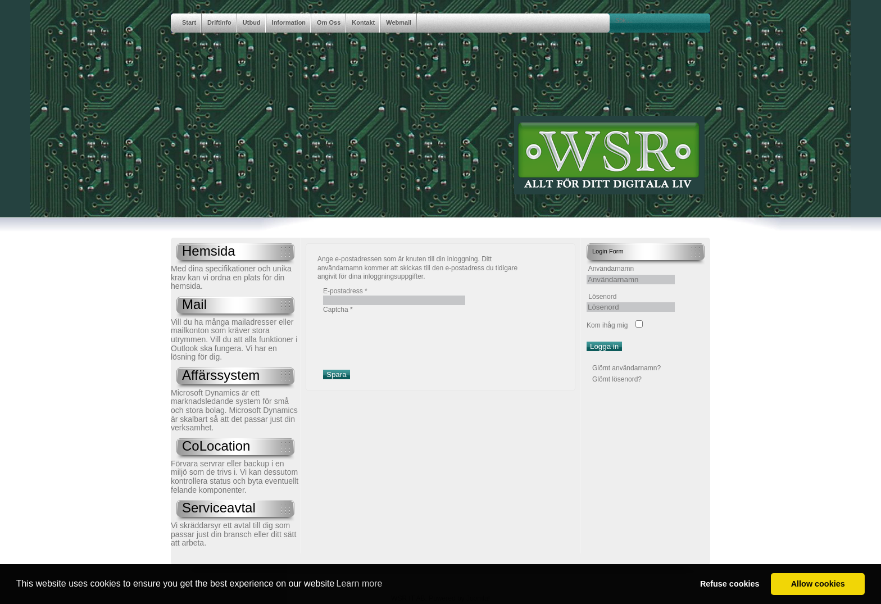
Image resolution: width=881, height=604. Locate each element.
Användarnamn (611, 269)
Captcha (338, 310)
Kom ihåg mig (607, 325)
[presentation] (408, 336)
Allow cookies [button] (818, 583)
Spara (336, 374)
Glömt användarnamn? (626, 368)
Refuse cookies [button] (730, 583)
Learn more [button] (360, 583)
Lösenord (602, 297)
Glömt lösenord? (617, 379)
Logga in (604, 346)
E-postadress (345, 291)
